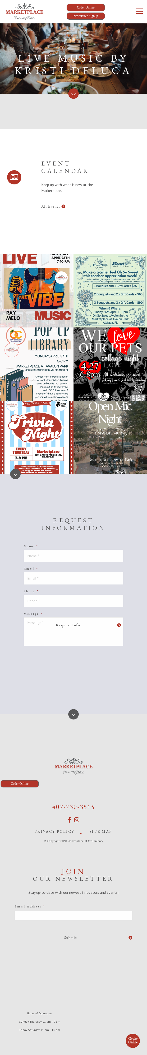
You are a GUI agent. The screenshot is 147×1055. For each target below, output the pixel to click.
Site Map (101, 831)
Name (31, 546)
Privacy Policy (54, 831)
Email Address (30, 906)
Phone (31, 591)
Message (33, 613)
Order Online (133, 1040)
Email (31, 569)
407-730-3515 (73, 806)
